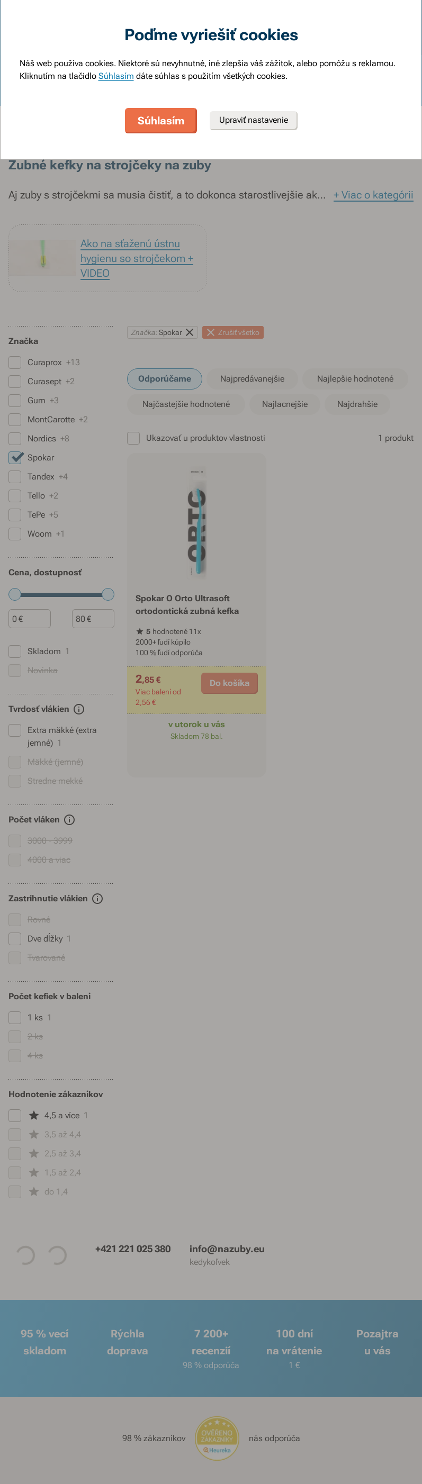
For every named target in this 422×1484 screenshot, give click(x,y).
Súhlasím (116, 76)
